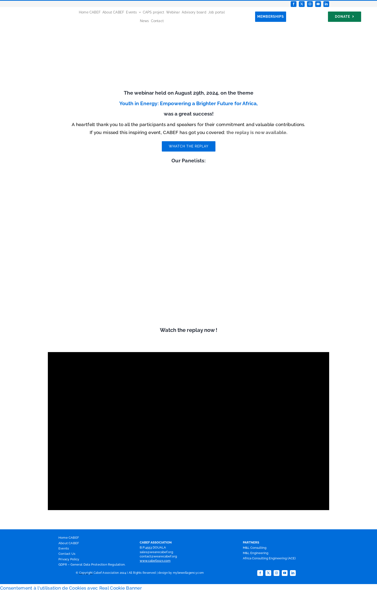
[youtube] (318, 4)
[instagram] (310, 4)
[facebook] (293, 4)
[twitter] (302, 4)
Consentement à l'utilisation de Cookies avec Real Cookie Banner (71, 588)
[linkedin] (326, 4)
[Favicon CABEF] (9, 9)
